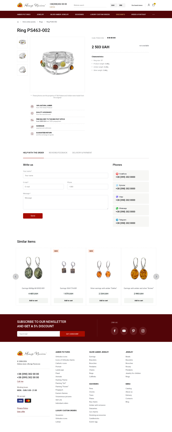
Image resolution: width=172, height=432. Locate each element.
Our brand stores (135, 5)
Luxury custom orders (100, 14)
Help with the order (33, 152)
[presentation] (16, 277)
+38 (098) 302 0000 (125, 188)
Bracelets (92, 360)
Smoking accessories (97, 415)
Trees (91, 395)
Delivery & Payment (82, 152)
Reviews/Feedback (58, 152)
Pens (91, 388)
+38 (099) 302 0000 (125, 176)
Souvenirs (79, 14)
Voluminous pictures (64, 396)
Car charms (93, 412)
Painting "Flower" (62, 386)
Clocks (92, 392)
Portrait (58, 366)
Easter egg (93, 422)
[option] (22, 42)
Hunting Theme (61, 380)
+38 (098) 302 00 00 (28, 374)
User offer (21, 411)
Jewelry (40, 14)
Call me (52, 7)
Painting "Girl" (61, 383)
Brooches (93, 363)
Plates (91, 398)
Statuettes (93, 408)
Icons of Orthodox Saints (65, 360)
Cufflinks (92, 376)
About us (129, 392)
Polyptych (59, 390)
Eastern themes (62, 393)
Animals (59, 376)
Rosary (128, 366)
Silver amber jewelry (59, 14)
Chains (91, 370)
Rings (41, 22)
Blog (127, 402)
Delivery (129, 395)
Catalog (129, 388)
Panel (58, 373)
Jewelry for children (133, 373)
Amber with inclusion (97, 405)
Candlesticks (94, 418)
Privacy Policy (22, 408)
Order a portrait (138, 14)
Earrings (92, 357)
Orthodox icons (61, 357)
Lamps (58, 422)
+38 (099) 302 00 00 (28, 377)
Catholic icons (61, 363)
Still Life (59, 400)
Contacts (129, 398)
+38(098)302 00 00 (58, 4)
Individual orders (62, 403)
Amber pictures (23, 14)
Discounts (120, 14)
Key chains (93, 402)
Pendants (92, 366)
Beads (128, 357)
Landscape (60, 370)
